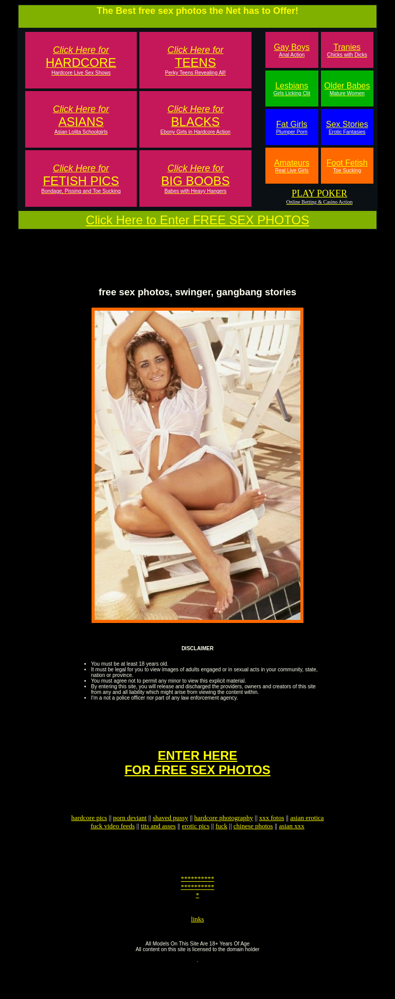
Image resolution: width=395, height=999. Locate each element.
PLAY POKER (319, 193)
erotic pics (195, 844)
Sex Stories (347, 127)
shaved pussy (170, 836)
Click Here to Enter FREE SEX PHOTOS (197, 220)
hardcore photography (223, 836)
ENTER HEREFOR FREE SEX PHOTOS (197, 776)
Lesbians (291, 88)
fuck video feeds (113, 844)
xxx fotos (271, 836)
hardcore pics (89, 836)
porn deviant (130, 836)
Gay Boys (292, 50)
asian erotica (307, 836)
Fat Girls (292, 127)
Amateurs (291, 165)
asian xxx (291, 844)
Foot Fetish (347, 165)
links (197, 948)
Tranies (347, 50)
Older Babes (347, 88)
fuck (221, 844)
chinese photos (253, 844)
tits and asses (158, 844)
